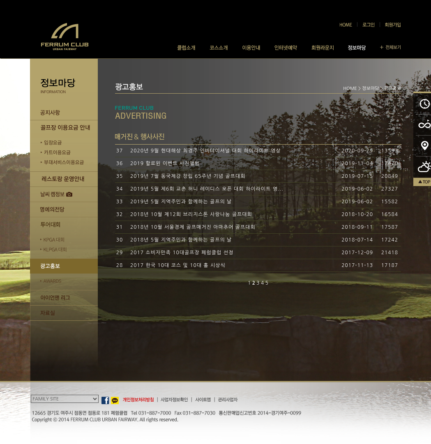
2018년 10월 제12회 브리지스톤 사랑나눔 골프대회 (191, 214)
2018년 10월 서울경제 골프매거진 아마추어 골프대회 (193, 227)
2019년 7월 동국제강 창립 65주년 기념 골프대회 (188, 176)
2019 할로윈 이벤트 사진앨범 (165, 163)
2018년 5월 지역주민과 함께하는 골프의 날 (181, 239)
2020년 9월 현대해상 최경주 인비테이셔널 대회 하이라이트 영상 (205, 150)
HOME (350, 88)
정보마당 (370, 88)
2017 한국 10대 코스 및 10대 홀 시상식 (178, 265)
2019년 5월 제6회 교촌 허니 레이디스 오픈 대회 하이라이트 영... (206, 188)
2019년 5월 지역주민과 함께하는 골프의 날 (181, 201)
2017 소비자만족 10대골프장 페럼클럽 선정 (181, 252)
